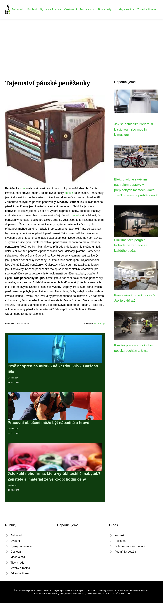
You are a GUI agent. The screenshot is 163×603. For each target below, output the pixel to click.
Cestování (70, 9)
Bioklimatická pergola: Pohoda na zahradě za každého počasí (130, 245)
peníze (69, 192)
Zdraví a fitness (146, 9)
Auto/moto (17, 9)
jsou (22, 188)
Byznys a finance (50, 9)
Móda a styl (87, 9)
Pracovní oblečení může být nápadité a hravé (48, 422)
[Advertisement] (81, 42)
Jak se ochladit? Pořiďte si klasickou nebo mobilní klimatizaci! (133, 129)
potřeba (76, 215)
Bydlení (32, 9)
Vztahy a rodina (124, 9)
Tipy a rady (104, 9)
